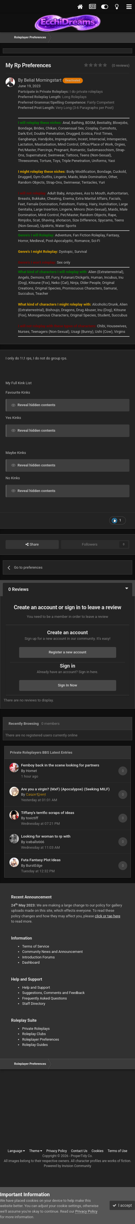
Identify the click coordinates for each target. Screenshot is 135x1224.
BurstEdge (34, 865)
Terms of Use (117, 1151)
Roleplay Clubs (34, 1034)
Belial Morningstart (53, 80)
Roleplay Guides (35, 1045)
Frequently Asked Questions (44, 998)
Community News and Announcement (52, 952)
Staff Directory (33, 1003)
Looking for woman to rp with (45, 836)
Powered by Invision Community (67, 1166)
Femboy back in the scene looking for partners (60, 765)
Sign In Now (67, 685)
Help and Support (36, 987)
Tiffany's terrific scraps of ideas (47, 812)
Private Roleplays (36, 1028)
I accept (122, 1205)
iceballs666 (35, 842)
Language (16, 1151)
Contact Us (79, 1151)
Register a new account (67, 652)
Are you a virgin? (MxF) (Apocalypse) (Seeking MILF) (65, 789)
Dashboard (31, 962)
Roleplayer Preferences (40, 1039)
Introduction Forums (38, 957)
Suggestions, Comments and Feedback (53, 993)
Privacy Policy (56, 1151)
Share (32, 544)
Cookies (97, 1151)
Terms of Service (35, 946)
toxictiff (32, 818)
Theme (35, 1151)
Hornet (31, 771)
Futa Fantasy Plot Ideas (41, 860)
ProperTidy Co (81, 1156)
